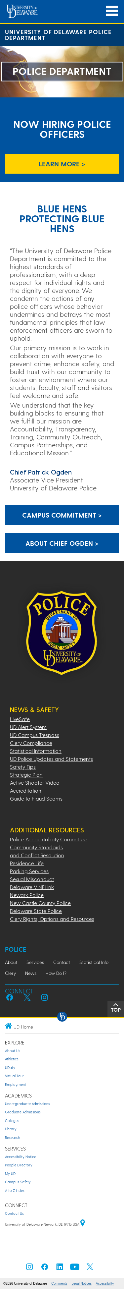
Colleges (12, 1120)
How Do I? (56, 973)
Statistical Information (36, 751)
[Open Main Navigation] (112, 11)
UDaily (10, 1067)
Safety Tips (23, 766)
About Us (12, 1050)
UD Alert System (28, 727)
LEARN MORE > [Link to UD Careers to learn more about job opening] (62, 164)
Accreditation (25, 790)
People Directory (18, 1165)
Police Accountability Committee (48, 839)
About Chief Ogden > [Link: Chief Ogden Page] (62, 543)
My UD (10, 1173)
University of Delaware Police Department (58, 34)
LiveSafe (20, 719)
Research (12, 1137)
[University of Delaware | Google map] (82, 1224)
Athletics (12, 1059)
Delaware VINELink (32, 887)
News (30, 973)
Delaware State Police (36, 911)
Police (15, 949)
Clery (10, 973)
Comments (59, 1283)
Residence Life (27, 863)
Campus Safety (18, 1182)
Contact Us (14, 1213)
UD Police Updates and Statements (51, 759)
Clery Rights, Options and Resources (52, 919)
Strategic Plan (26, 774)
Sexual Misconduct (32, 879)
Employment (15, 1084)
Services (35, 962)
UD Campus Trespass (34, 735)
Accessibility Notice (20, 1156)
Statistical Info (93, 962)
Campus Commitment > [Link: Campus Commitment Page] (62, 515)
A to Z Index (14, 1190)
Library (11, 1129)
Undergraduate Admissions (27, 1103)
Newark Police (27, 895)
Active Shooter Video (35, 782)
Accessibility (105, 1283)
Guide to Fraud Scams (36, 798)
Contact (61, 962)
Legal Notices (81, 1283)
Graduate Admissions (23, 1112)
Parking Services (29, 871)
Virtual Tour (14, 1076)
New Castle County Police (40, 903)
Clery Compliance (31, 743)
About (11, 962)
